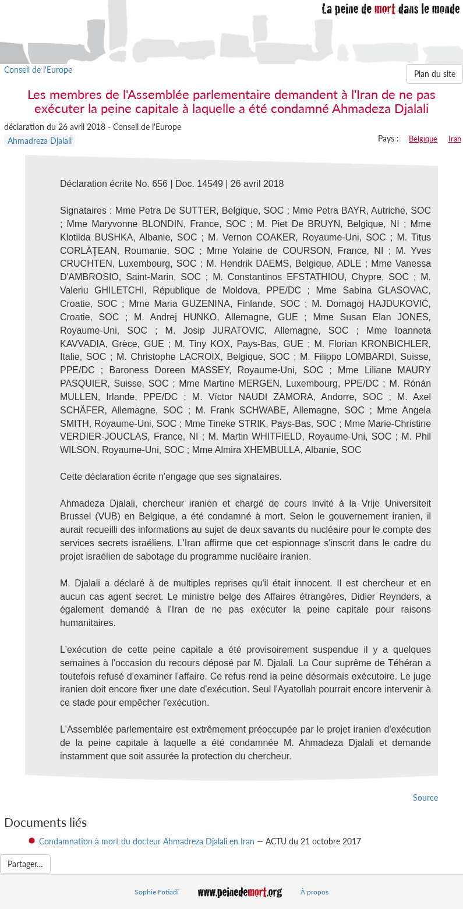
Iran (454, 138)
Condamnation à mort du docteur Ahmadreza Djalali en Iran (147, 841)
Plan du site (434, 74)
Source (425, 797)
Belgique (423, 138)
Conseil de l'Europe (38, 70)
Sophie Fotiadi (157, 891)
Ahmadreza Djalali (40, 141)
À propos (314, 891)
